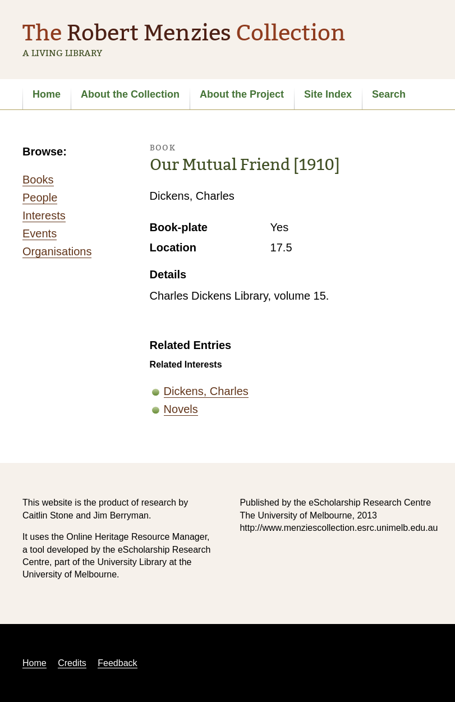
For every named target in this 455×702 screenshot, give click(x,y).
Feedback (117, 663)
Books (38, 179)
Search (389, 94)
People (39, 197)
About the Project (242, 94)
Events (39, 233)
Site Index (328, 94)
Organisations (56, 251)
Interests (44, 215)
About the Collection (130, 94)
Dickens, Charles (206, 391)
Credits (72, 663)
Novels (181, 409)
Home (47, 94)
